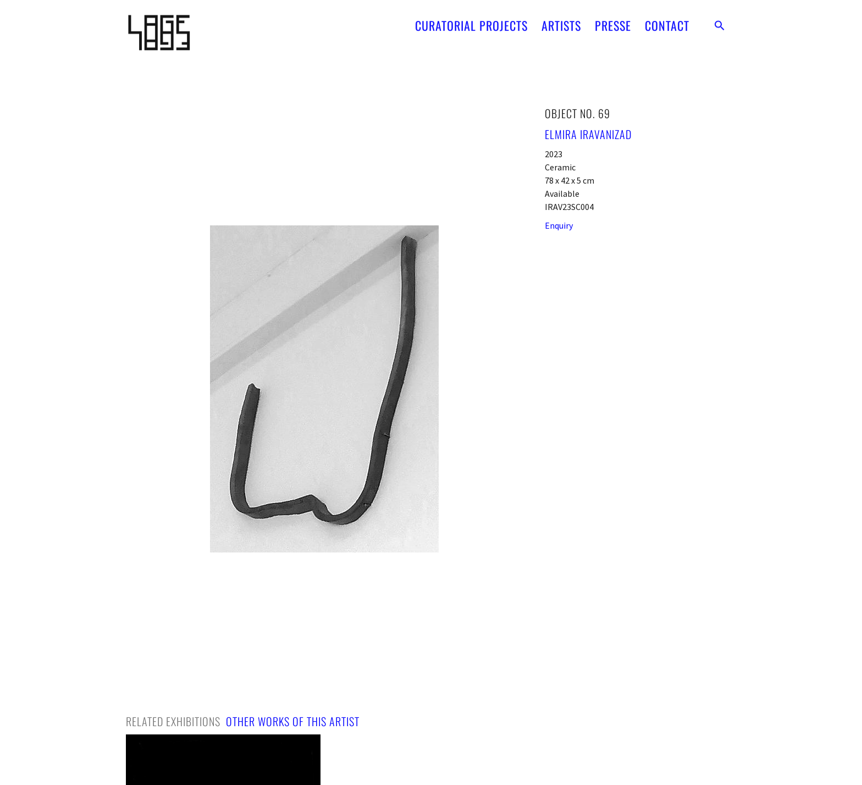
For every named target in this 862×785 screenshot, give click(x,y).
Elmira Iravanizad (588, 134)
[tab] (173, 721)
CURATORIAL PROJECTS (471, 21)
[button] (719, 21)
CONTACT (667, 21)
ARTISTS (561, 21)
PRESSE (613, 21)
